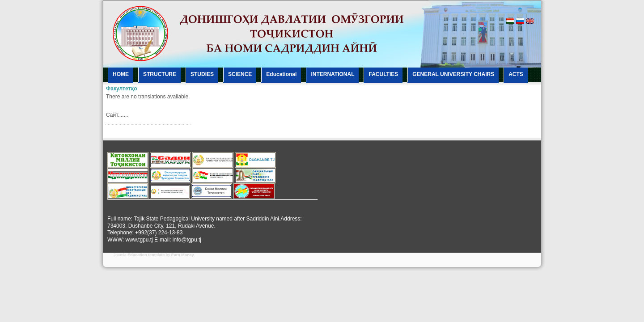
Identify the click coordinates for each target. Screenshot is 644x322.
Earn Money (182, 255)
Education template (146, 255)
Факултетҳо (121, 88)
